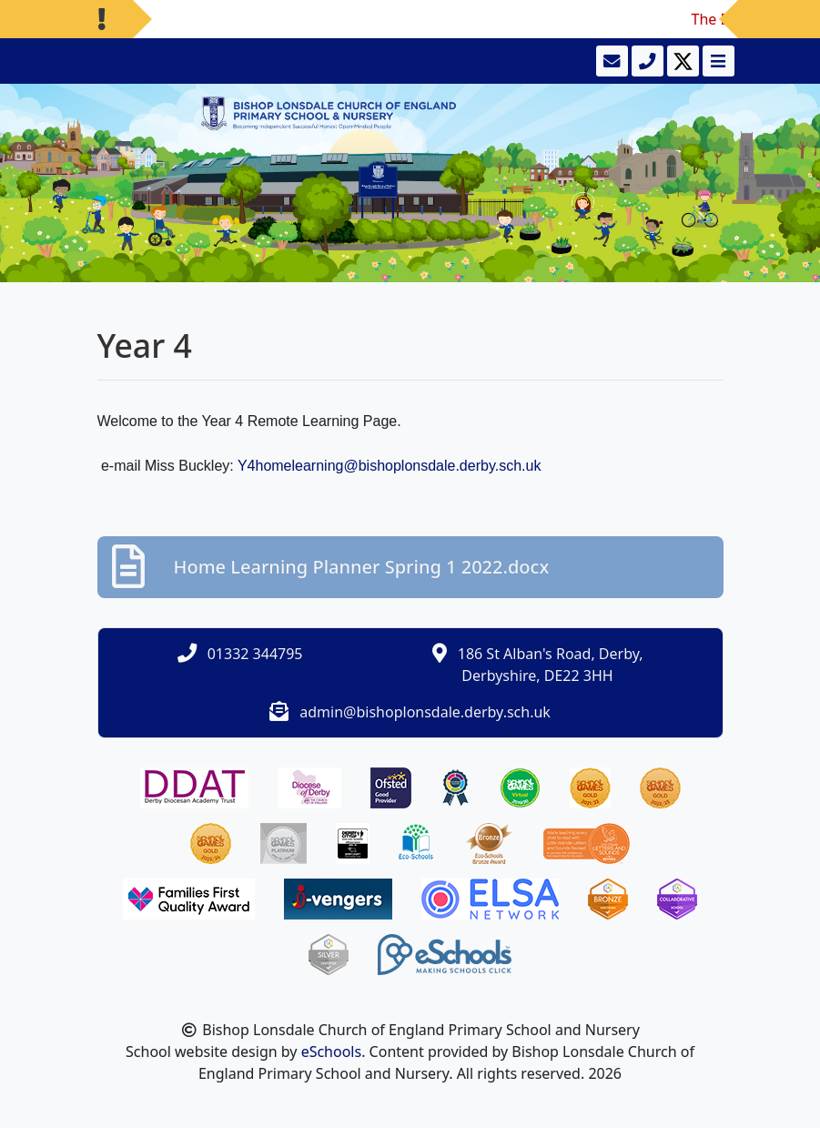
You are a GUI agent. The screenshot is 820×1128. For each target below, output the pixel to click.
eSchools (331, 1052)
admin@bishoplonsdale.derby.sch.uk (425, 712)
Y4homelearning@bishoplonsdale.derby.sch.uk (389, 465)
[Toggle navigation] (716, 61)
